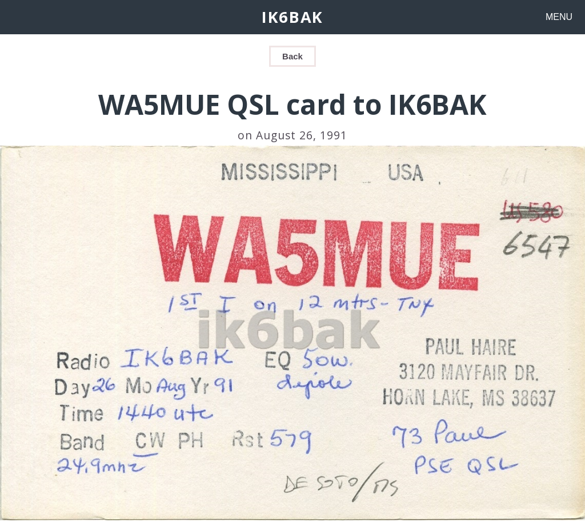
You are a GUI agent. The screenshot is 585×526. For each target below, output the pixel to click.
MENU (559, 17)
